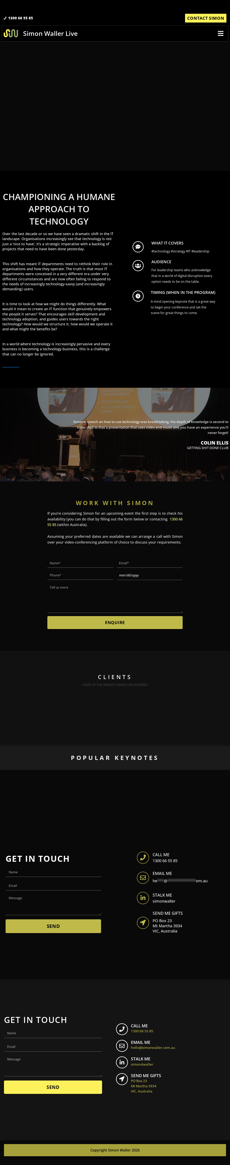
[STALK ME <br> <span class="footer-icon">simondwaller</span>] (122, 1067)
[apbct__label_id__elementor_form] (143, 859)
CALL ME (162, 856)
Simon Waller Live (50, 34)
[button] (220, 34)
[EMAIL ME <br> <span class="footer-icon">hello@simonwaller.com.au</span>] (122, 1050)
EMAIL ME (163, 876)
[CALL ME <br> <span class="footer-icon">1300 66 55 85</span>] (122, 1034)
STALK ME (163, 899)
